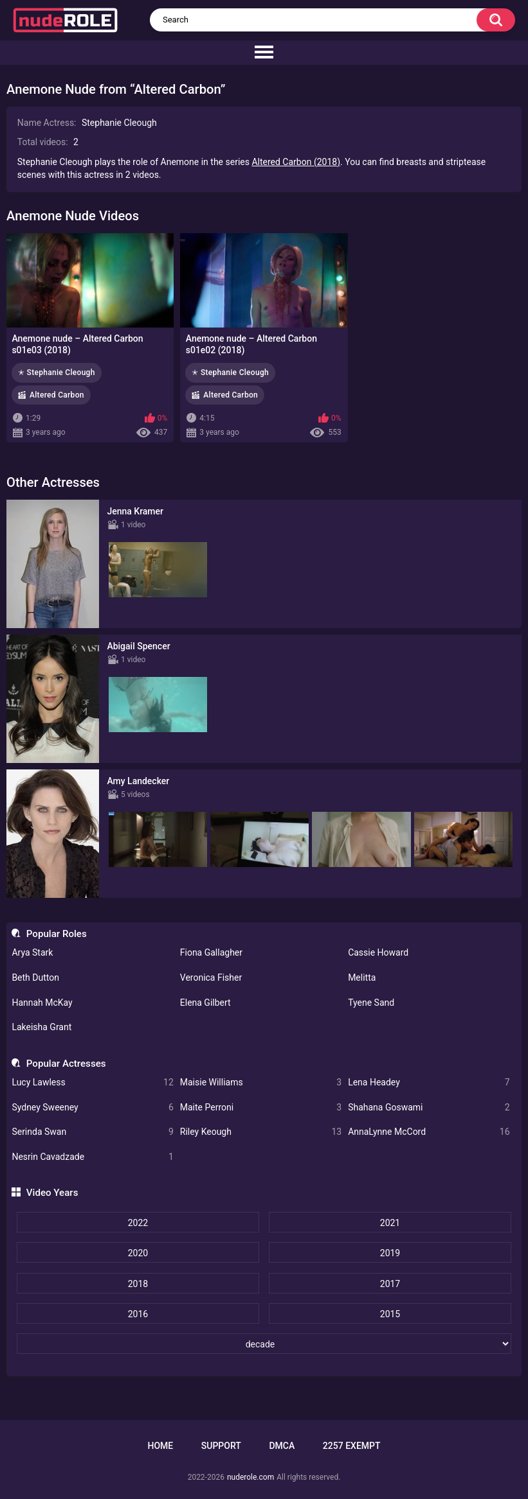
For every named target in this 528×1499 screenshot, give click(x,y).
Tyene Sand (371, 1002)
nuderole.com (250, 1477)
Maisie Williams (260, 1082)
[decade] (264, 1343)
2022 (138, 1223)
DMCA (282, 1446)
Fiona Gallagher (211, 952)
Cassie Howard (378, 952)
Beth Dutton (35, 977)
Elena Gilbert (205, 1002)
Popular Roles (56, 934)
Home (160, 1446)
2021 (390, 1223)
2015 (390, 1314)
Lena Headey (428, 1082)
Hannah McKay (42, 1002)
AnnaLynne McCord (428, 1131)
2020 (138, 1253)
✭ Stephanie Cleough (56, 372)
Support (221, 1446)
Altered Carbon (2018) (295, 162)
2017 (390, 1284)
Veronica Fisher (211, 977)
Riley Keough (260, 1131)
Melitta (362, 977)
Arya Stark (32, 952)
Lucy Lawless (92, 1082)
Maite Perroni (260, 1107)
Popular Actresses (66, 1063)
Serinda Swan (92, 1131)
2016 (138, 1314)
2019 (390, 1253)
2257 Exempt (352, 1446)
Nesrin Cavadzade (92, 1157)
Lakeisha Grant (41, 1027)
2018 (138, 1284)
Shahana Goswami (428, 1107)
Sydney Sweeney (92, 1107)
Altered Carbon (57, 394)
